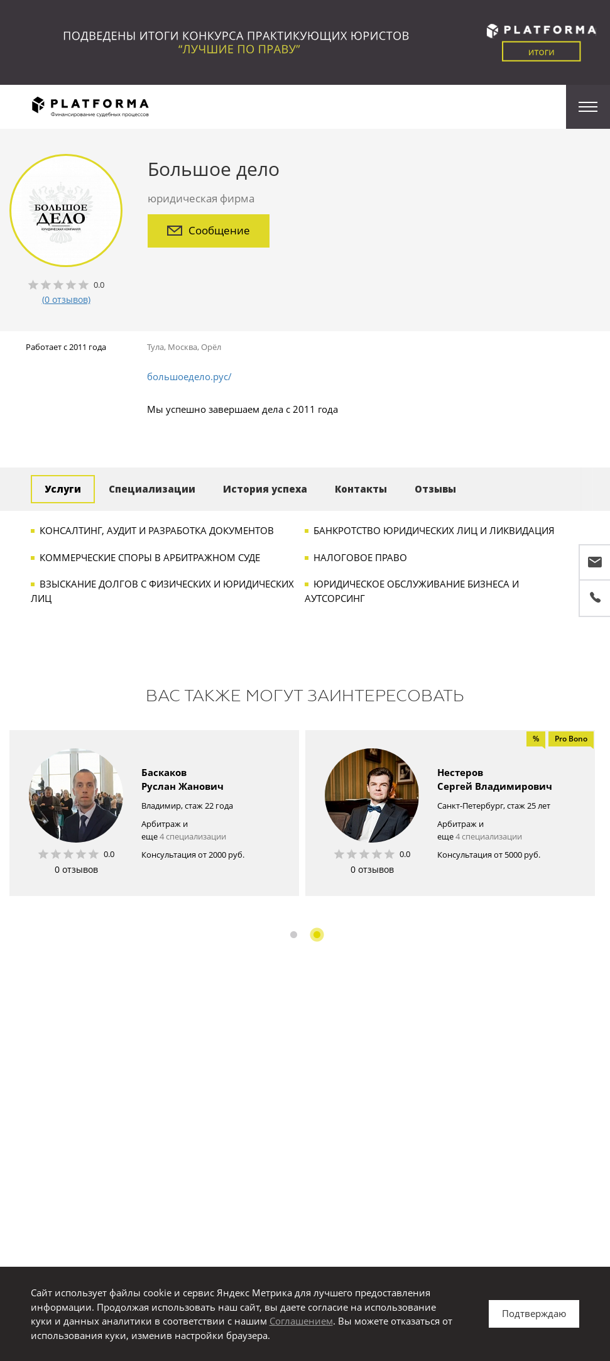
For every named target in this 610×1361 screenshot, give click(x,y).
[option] (154, 813)
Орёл (211, 347)
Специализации (152, 489)
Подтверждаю (534, 1313)
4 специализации (193, 836)
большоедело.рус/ (189, 376)
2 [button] (317, 934)
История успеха (265, 489)
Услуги (63, 489)
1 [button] (293, 934)
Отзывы (435, 489)
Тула (155, 347)
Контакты (361, 489)
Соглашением (301, 1321)
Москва (182, 347)
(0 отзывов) (66, 299)
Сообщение (208, 230)
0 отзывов (76, 869)
